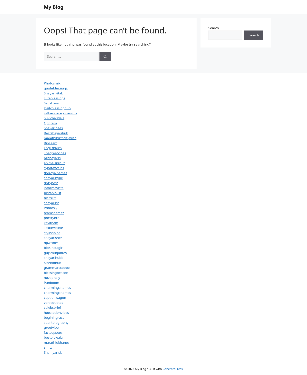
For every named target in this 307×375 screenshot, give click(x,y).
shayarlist (51, 203)
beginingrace (54, 317)
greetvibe (51, 327)
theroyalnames (55, 173)
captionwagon (55, 297)
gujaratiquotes (55, 252)
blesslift (50, 198)
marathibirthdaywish (60, 138)
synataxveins (54, 168)
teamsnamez (54, 213)
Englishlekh (53, 148)
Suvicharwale (54, 118)
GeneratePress (173, 369)
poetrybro (52, 217)
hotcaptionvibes (56, 312)
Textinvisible (53, 227)
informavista (53, 188)
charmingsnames (57, 287)
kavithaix (51, 223)
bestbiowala (53, 337)
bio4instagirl (53, 247)
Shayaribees (53, 128)
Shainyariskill (54, 352)
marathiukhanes (57, 342)
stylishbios (52, 233)
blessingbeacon (56, 272)
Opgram (50, 123)
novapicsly (52, 277)
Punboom (51, 282)
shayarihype (53, 178)
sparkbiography (56, 322)
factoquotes (53, 332)
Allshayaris (52, 158)
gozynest (51, 183)
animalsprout (54, 163)
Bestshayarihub (56, 133)
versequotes (53, 302)
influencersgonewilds (60, 113)
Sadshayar (52, 103)
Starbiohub (52, 262)
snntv (48, 347)
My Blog (53, 7)
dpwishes (51, 242)
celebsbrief (52, 307)
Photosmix (52, 83)
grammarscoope (57, 267)
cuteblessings (54, 98)
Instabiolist (52, 193)
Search (213, 28)
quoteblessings (56, 88)
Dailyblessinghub (57, 108)
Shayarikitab (53, 93)
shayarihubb (53, 257)
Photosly (50, 207)
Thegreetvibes (55, 153)
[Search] (105, 56)
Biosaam (50, 143)
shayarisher (53, 237)
